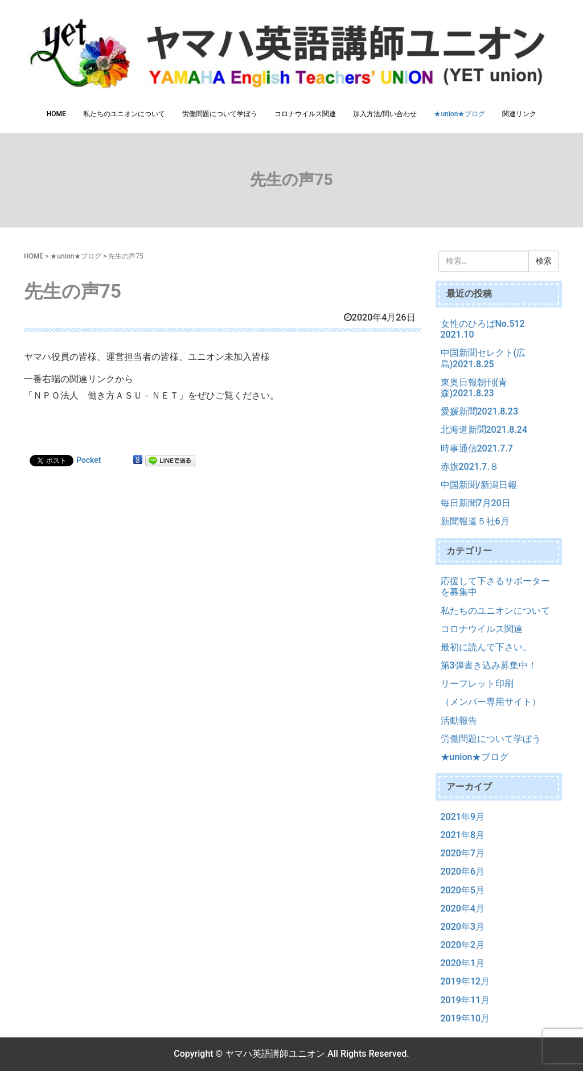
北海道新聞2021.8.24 (484, 429)
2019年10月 (465, 1018)
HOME (56, 114)
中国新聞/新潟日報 (479, 484)
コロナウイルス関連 (305, 114)
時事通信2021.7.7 (477, 448)
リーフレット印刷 (477, 683)
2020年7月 (463, 853)
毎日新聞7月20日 (476, 503)
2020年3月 (463, 926)
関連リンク (519, 114)
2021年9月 (463, 816)
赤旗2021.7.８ (470, 466)
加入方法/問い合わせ (385, 114)
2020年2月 (463, 944)
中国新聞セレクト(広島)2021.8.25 (483, 358)
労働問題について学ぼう (219, 114)
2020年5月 (463, 890)
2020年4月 (463, 908)
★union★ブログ (459, 114)
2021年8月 (463, 835)
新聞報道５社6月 (475, 521)
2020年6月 (463, 871)
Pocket (88, 460)
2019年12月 (465, 981)
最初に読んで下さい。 (486, 647)
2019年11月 (465, 1000)
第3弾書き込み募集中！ (489, 665)
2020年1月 (463, 963)
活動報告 (459, 720)
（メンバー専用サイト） (491, 701)
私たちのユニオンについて (124, 114)
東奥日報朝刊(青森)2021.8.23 (474, 388)
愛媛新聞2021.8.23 (480, 411)
